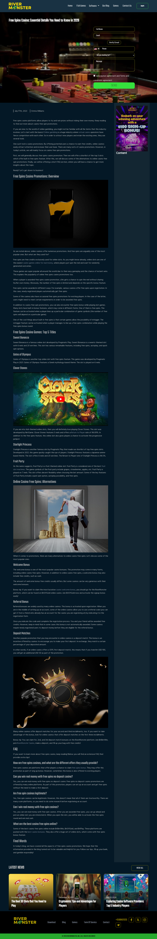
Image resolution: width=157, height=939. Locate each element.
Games (116, 6)
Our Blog (105, 6)
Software (93, 6)
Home (70, 6)
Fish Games (81, 6)
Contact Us (127, 6)
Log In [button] (142, 6)
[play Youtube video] (60, 399)
